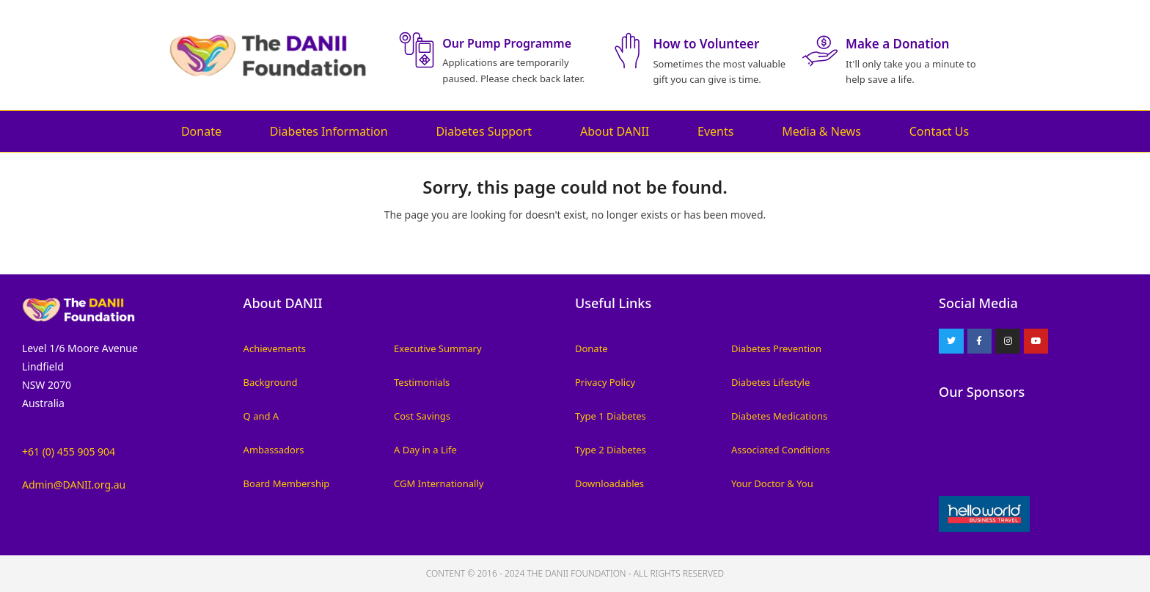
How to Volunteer (706, 43)
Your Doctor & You (772, 483)
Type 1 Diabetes (610, 416)
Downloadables (609, 483)
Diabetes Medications (779, 416)
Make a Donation (897, 43)
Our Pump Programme (506, 43)
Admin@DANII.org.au (73, 484)
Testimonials (422, 382)
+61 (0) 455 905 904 (68, 451)
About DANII (614, 131)
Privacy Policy (605, 382)
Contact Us (939, 131)
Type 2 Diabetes (610, 449)
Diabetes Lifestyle (770, 382)
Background (270, 382)
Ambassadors (273, 449)
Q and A (261, 416)
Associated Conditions (780, 449)
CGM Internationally (438, 483)
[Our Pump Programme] (416, 50)
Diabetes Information (329, 131)
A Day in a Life (425, 449)
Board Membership (286, 483)
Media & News (821, 131)
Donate (201, 131)
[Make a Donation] (820, 50)
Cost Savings (422, 416)
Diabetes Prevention (776, 348)
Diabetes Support (484, 131)
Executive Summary (438, 348)
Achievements (274, 348)
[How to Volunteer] (627, 50)
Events (715, 131)
